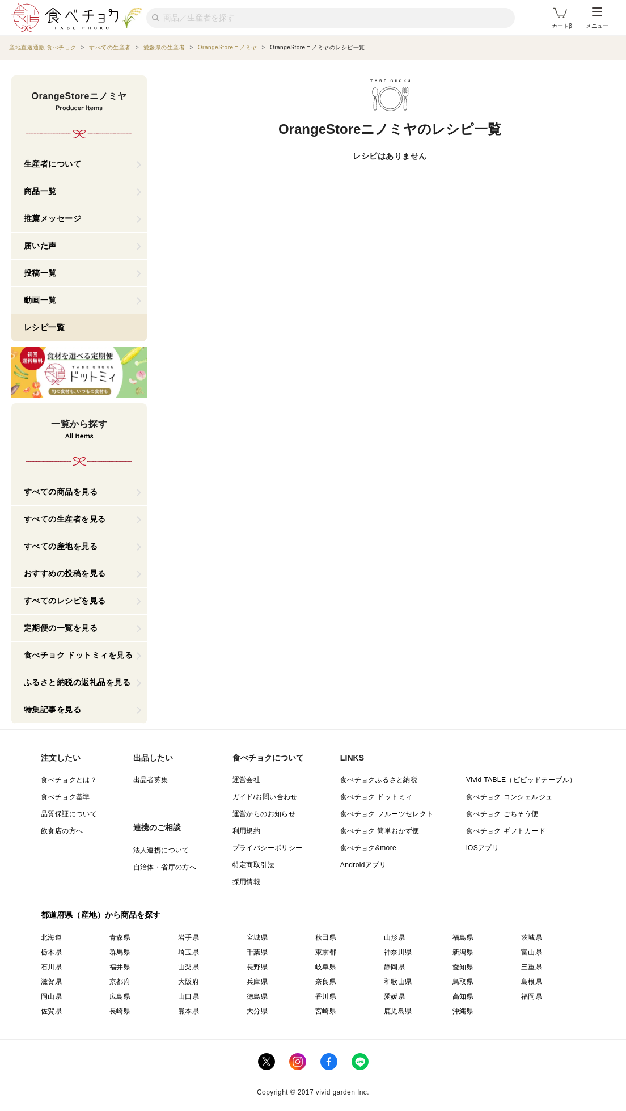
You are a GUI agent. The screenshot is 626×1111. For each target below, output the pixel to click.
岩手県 (188, 937)
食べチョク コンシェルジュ (509, 797)
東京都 (325, 952)
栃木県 (51, 952)
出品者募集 (150, 780)
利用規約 (246, 831)
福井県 (119, 967)
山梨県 (188, 967)
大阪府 (188, 982)
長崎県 (119, 1011)
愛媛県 (394, 996)
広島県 (119, 996)
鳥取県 (462, 982)
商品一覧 (40, 191)
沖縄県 (462, 1011)
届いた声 (40, 245)
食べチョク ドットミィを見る (78, 655)
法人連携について (161, 850)
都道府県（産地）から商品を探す (101, 914)
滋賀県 (51, 982)
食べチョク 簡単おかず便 (380, 831)
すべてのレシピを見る (65, 600)
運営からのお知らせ (264, 814)
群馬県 (119, 952)
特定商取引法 (253, 865)
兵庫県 (257, 982)
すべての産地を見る (61, 546)
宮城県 (257, 937)
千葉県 (257, 952)
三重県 (531, 967)
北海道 (51, 937)
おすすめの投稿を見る (65, 573)
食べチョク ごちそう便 (502, 814)
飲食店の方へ (62, 831)
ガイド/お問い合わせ (265, 797)
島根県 (531, 982)
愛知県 (462, 967)
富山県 (531, 952)
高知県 (462, 996)
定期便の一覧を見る (61, 627)
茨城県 (531, 937)
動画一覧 (40, 300)
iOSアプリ (482, 848)
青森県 (119, 937)
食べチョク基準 (65, 797)
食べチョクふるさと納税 (378, 780)
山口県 (188, 996)
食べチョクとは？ (69, 780)
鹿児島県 (398, 1011)
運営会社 (246, 780)
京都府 (119, 982)
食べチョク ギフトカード (505, 831)
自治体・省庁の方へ (165, 867)
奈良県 (325, 982)
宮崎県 (325, 1011)
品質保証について (69, 814)
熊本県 (188, 1011)
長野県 (257, 967)
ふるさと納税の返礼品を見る (77, 682)
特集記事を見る (53, 709)
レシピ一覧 (44, 327)
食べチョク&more (368, 848)
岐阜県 (325, 967)
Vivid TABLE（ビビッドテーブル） (521, 780)
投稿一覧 (40, 272)
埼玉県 (188, 952)
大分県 (257, 1011)
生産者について (53, 163)
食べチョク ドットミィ (376, 797)
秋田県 (325, 937)
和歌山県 (398, 982)
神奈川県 (398, 952)
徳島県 (257, 996)
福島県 (462, 937)
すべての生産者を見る (65, 518)
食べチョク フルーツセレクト (387, 814)
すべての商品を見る (61, 491)
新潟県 (462, 952)
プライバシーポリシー (267, 848)
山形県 (394, 937)
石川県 (51, 967)
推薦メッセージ (53, 218)
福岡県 (531, 996)
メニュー (597, 18)
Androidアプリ (363, 865)
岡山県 (51, 996)
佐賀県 (51, 1011)
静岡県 (394, 967)
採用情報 (246, 882)
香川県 (325, 996)
